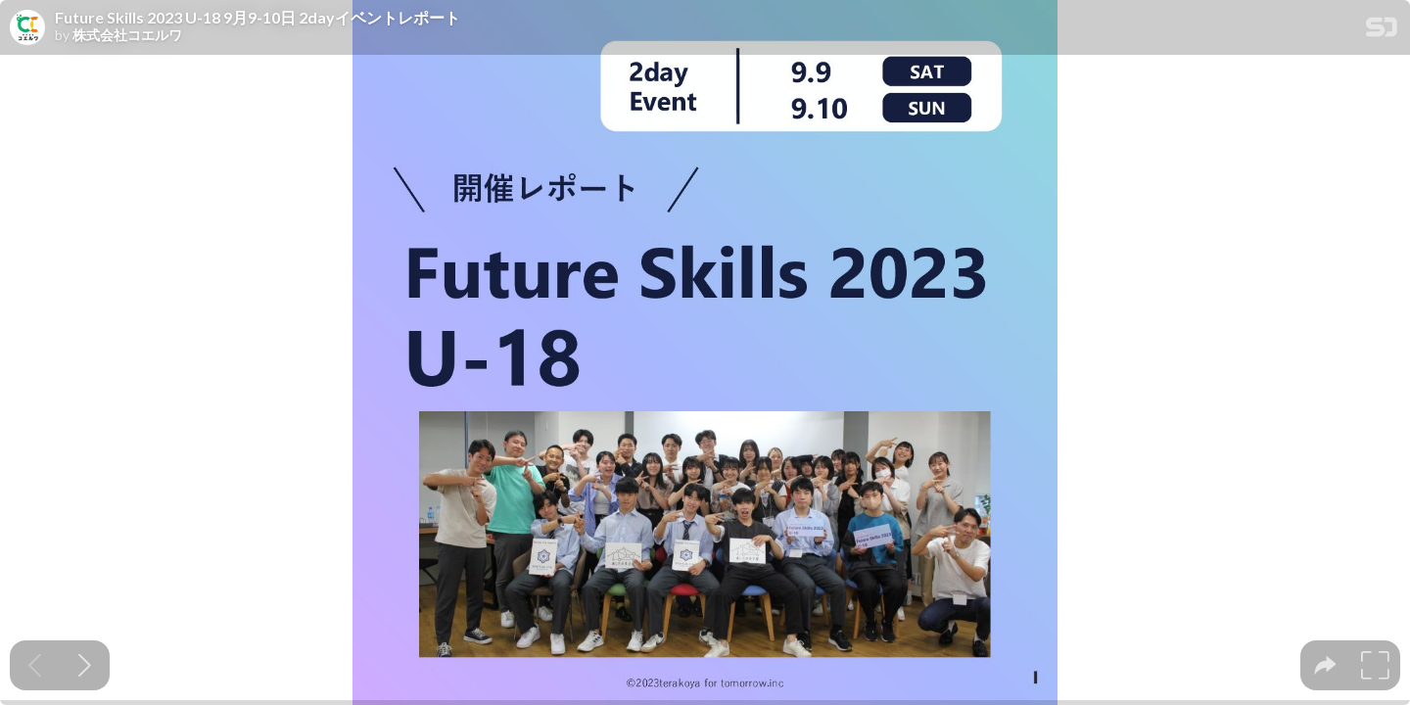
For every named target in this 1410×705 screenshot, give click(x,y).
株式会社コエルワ (127, 35)
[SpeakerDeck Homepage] (1381, 31)
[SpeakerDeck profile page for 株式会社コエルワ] (27, 28)
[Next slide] (85, 665)
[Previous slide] (35, 665)
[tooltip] (1325, 665)
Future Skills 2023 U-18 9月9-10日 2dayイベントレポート (257, 17)
